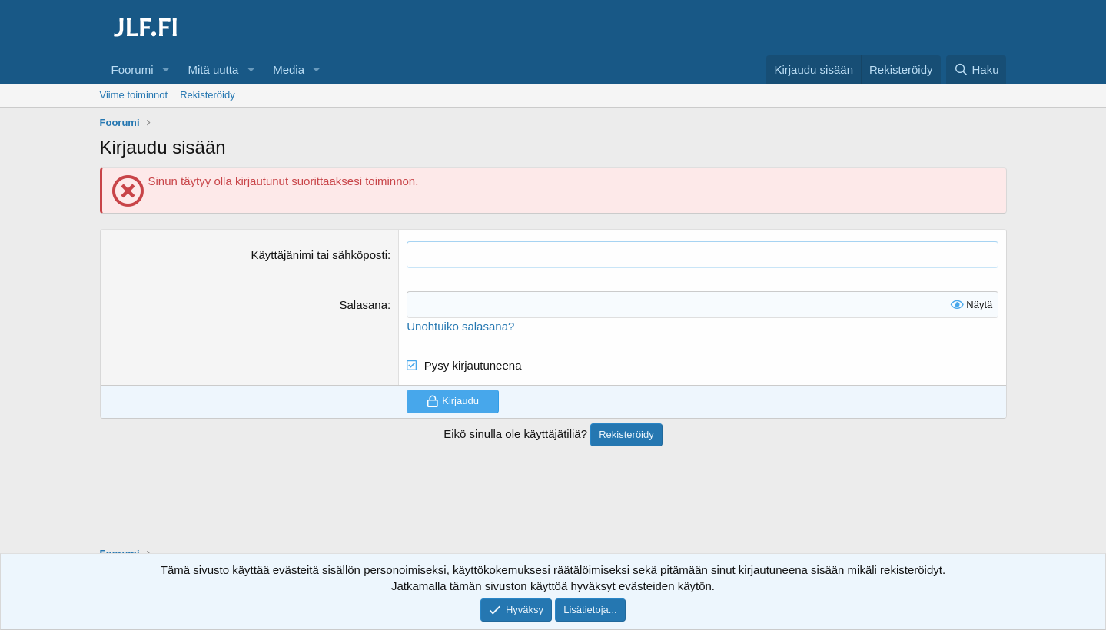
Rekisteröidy (207, 95)
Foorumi (132, 69)
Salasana (364, 304)
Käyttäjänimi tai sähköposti (319, 254)
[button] (165, 69)
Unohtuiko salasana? (460, 326)
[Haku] (976, 69)
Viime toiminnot (134, 95)
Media (288, 69)
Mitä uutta (213, 69)
